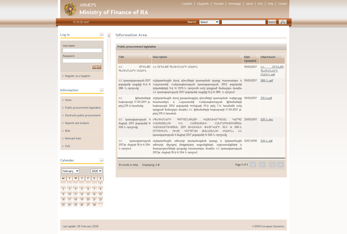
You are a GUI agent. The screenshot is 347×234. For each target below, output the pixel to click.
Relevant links (73, 138)
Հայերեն (186, 3)
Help (270, 3)
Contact (282, 3)
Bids (67, 130)
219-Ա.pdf (266, 98)
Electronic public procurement (82, 115)
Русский (218, 3)
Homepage (234, 3)
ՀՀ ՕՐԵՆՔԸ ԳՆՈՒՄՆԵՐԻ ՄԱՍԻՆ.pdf (272, 70)
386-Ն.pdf (266, 80)
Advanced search (283, 22)
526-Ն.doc (266, 119)
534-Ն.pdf (266, 140)
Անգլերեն (203, 3)
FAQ (260, 3)
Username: (69, 45)
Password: (69, 56)
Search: (192, 22)
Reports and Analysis (77, 123)
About (249, 3)
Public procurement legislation (83, 107)
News (68, 100)
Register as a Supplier (78, 76)
